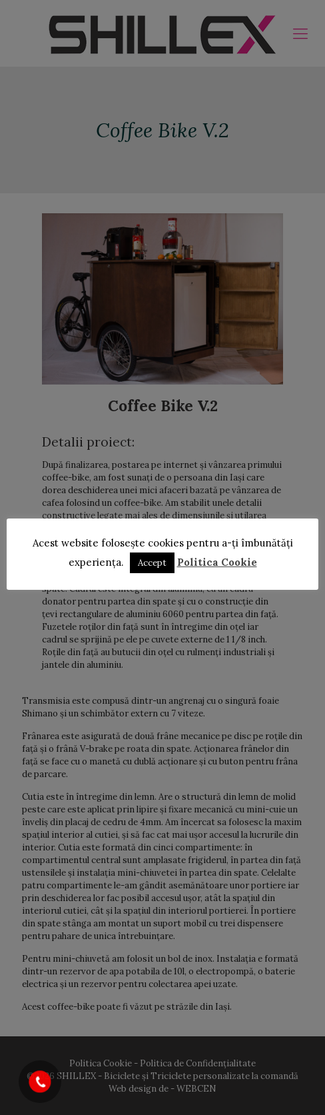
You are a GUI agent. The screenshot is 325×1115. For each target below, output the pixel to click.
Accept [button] (152, 562)
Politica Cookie (217, 562)
